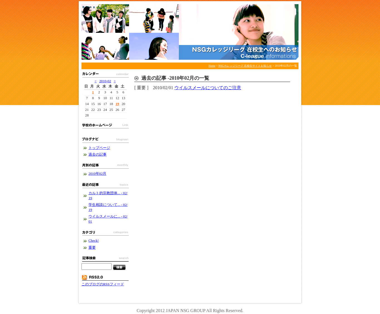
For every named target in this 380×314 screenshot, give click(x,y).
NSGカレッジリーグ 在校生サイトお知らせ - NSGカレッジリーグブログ (190, 32)
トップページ (99, 148)
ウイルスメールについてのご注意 (207, 87)
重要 (92, 248)
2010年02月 (97, 174)
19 (117, 104)
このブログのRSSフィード (103, 284)
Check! (93, 241)
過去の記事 (97, 154)
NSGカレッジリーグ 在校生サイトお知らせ (245, 65)
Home (212, 65)
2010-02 (105, 81)
